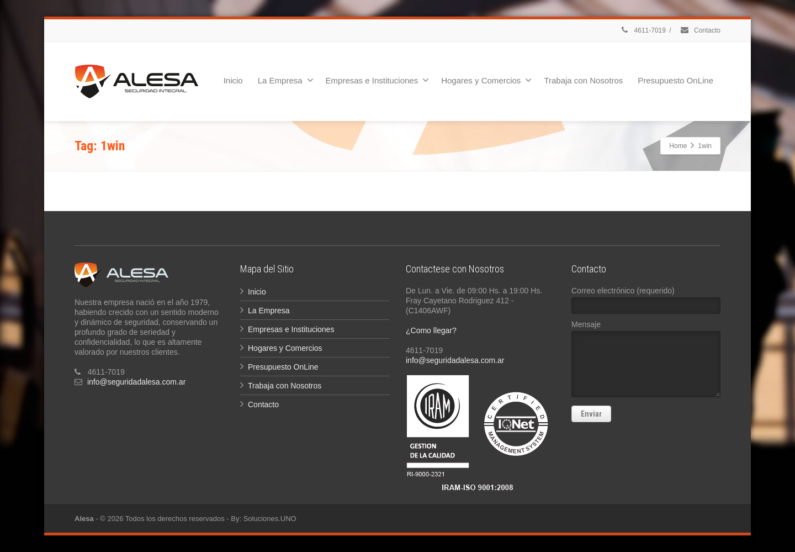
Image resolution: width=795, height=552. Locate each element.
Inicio (233, 80)
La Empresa (286, 80)
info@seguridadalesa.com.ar (136, 381)
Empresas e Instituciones (378, 80)
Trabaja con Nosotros (583, 80)
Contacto (700, 30)
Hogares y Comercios (486, 80)
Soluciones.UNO (269, 518)
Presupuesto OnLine (675, 80)
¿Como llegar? (431, 330)
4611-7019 (642, 30)
